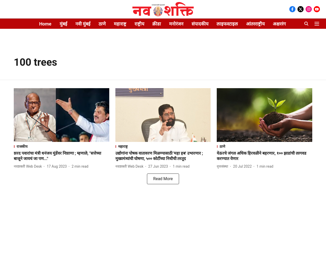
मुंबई (63, 23)
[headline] (61, 156)
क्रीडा (156, 23)
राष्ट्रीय (139, 23)
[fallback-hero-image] (61, 115)
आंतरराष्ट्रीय (255, 23)
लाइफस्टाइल (227, 23)
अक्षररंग (279, 23)
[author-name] (29, 166)
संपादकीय (200, 23)
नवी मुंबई (82, 23)
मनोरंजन (176, 23)
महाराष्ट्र (120, 23)
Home (45, 23)
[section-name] (61, 146)
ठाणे (102, 23)
